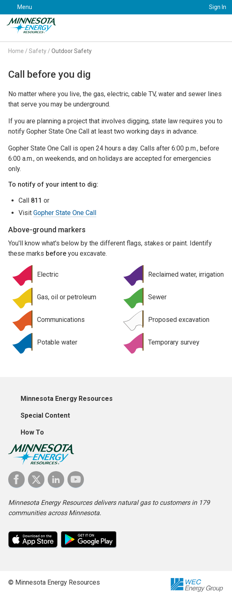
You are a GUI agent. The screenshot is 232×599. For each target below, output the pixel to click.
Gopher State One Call (64, 213)
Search (189, 7)
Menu (24, 7)
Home (16, 51)
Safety (37, 51)
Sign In (217, 7)
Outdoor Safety (71, 51)
